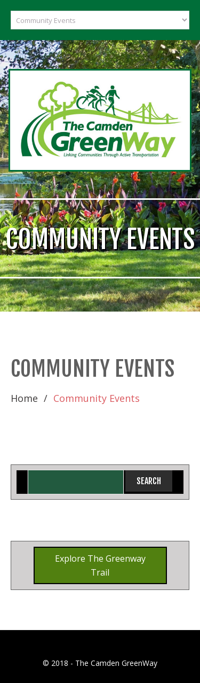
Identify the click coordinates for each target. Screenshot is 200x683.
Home (24, 398)
